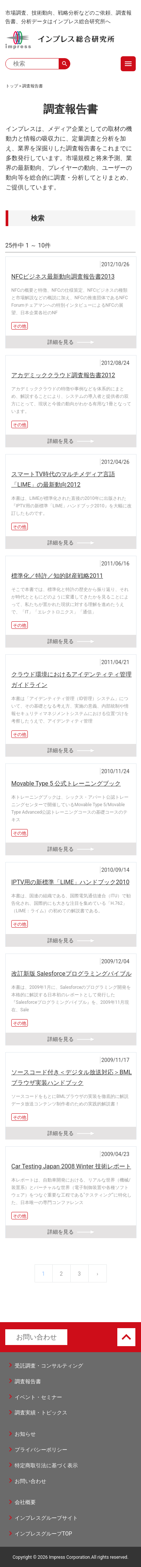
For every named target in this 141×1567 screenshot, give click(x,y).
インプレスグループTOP (43, 1534)
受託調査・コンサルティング (49, 1366)
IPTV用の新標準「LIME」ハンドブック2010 (70, 882)
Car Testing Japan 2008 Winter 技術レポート (71, 1166)
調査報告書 (32, 86)
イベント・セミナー (38, 1397)
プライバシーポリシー (41, 1450)
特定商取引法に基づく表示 (46, 1465)
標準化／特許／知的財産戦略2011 (57, 575)
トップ (12, 86)
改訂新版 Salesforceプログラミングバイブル (71, 973)
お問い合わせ (36, 1337)
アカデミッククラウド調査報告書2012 (63, 375)
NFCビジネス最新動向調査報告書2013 (63, 276)
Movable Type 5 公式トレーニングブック (66, 783)
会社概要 (25, 1502)
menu (128, 63)
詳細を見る (60, 342)
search (64, 63)
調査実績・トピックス (41, 1413)
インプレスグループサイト (46, 1518)
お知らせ (25, 1434)
